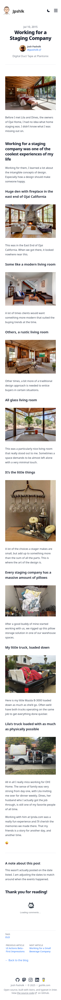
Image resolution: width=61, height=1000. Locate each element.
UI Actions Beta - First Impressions (15, 950)
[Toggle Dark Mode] (49, 10)
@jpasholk (34, 49)
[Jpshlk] (13, 10)
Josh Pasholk (17, 985)
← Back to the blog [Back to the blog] (16, 960)
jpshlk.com (44, 985)
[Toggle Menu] (55, 10)
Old (7, 937)
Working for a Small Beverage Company (40, 950)
